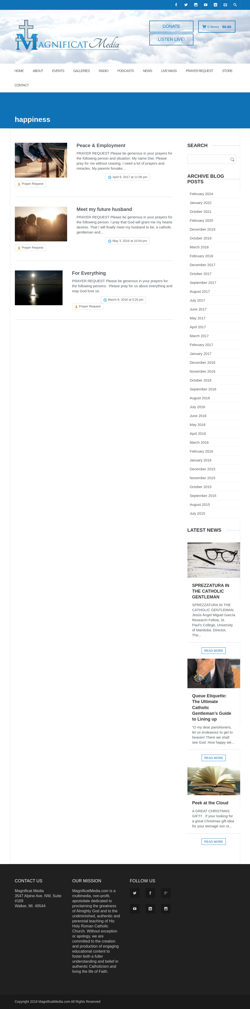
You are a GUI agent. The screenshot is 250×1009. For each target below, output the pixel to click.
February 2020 (201, 220)
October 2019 (201, 238)
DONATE (171, 26)
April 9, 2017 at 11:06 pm (129, 177)
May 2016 (198, 425)
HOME (19, 71)
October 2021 (201, 211)
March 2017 (199, 336)
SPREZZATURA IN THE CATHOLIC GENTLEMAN (210, 591)
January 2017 (201, 354)
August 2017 (200, 291)
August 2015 (200, 504)
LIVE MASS (169, 71)
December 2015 (202, 469)
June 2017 (198, 309)
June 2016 (198, 416)
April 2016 (198, 433)
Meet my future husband (104, 209)
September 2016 (203, 389)
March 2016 (199, 442)
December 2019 (202, 229)
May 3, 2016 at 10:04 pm (129, 241)
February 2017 (201, 345)
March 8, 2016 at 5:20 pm (125, 299)
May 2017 (198, 318)
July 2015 (197, 513)
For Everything (89, 273)
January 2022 (201, 203)
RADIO (103, 71)
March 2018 (199, 247)
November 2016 (202, 371)
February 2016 (201, 451)
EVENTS (58, 71)
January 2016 (201, 460)
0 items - (219, 27)
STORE (227, 71)
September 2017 (203, 283)
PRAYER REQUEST (199, 71)
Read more (88, 177)
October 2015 (201, 487)
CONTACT (22, 85)
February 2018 (201, 256)
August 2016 (200, 398)
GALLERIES (81, 71)
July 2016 (197, 407)
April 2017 (198, 327)
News (147, 71)
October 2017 (201, 274)
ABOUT (38, 71)
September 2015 (203, 496)
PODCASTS (125, 71)
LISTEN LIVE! (171, 39)
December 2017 (202, 265)
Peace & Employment (101, 145)
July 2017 (197, 300)
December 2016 (202, 362)
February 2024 (201, 194)
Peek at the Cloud (210, 802)
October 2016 (201, 380)
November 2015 (202, 478)
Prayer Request (32, 183)
